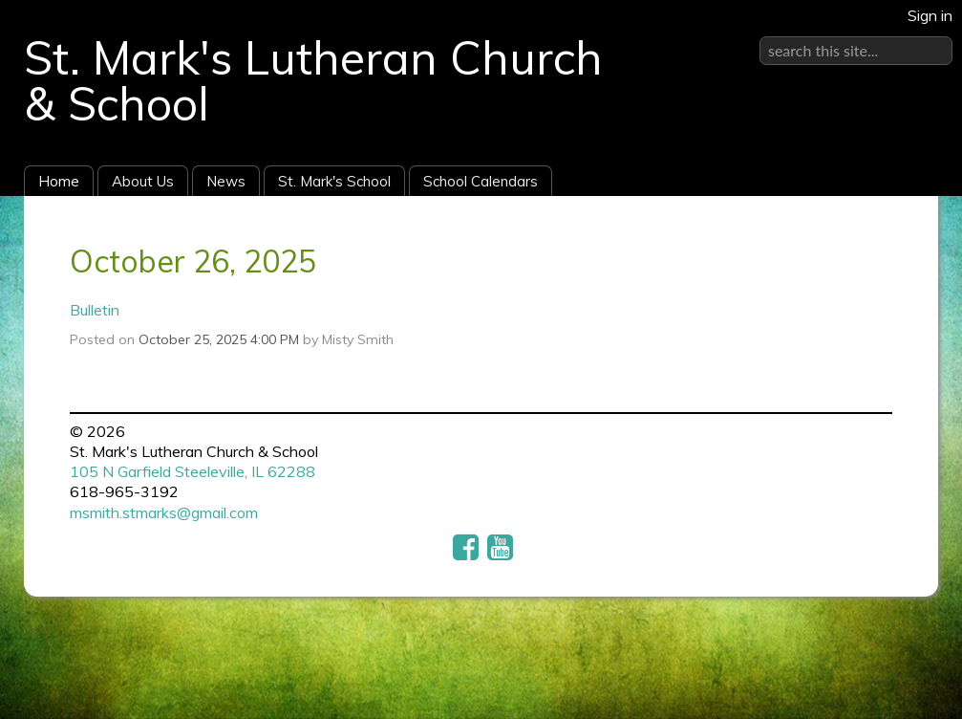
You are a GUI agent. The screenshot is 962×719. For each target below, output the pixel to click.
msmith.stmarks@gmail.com (164, 512)
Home (58, 181)
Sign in (930, 15)
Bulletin (94, 309)
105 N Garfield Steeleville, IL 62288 (192, 471)
